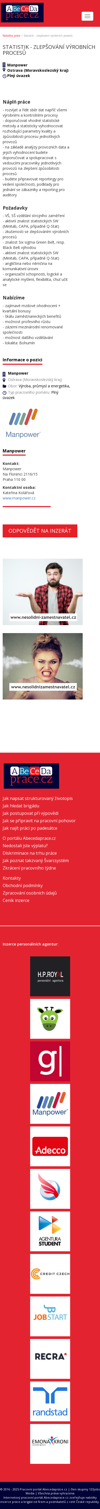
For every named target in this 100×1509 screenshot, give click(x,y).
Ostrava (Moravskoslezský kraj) (38, 70)
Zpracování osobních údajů (30, 893)
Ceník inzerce (16, 900)
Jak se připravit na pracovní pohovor (39, 821)
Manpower (17, 64)
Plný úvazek (18, 75)
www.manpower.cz (19, 498)
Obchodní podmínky (23, 885)
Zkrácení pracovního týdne (29, 868)
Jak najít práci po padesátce (30, 828)
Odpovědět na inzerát (40, 530)
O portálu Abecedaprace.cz (29, 838)
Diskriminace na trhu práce (30, 853)
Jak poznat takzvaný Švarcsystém (36, 860)
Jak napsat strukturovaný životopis (38, 798)
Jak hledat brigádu (21, 806)
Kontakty (12, 878)
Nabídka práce (11, 35)
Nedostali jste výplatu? (25, 846)
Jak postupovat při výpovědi (30, 813)
